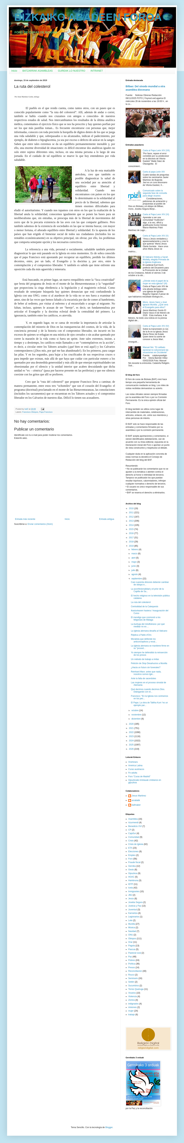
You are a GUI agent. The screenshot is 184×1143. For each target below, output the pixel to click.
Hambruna (133, 880)
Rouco (131, 975)
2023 (131, 736)
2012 (131, 517)
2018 (131, 541)
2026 (131, 749)
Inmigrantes (133, 891)
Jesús (131, 898)
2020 (131, 724)
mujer (131, 1011)
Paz (130, 956)
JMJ (130, 895)
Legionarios (133, 916)
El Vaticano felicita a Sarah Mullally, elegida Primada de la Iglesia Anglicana (156, 259)
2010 (131, 508)
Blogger (109, 1127)
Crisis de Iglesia (135, 844)
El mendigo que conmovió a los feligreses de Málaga (145, 618)
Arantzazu (133, 762)
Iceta (130, 887)
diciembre (136, 719)
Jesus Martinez (139, 795)
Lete (130, 920)
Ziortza (131, 1000)
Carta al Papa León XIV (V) (155, 235)
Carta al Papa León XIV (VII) (156, 150)
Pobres (131, 960)
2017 (131, 537)
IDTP (130, 884)
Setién (131, 982)
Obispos (132, 938)
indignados (133, 1003)
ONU (130, 935)
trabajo (131, 1014)
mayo (134, 562)
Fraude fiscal (134, 862)
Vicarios (132, 993)
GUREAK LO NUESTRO (71, 70)
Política (131, 964)
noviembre (136, 714)
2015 (131, 529)
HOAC (131, 877)
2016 (131, 533)
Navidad (132, 931)
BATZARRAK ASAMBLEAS (37, 70)
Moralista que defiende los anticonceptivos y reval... (144, 640)
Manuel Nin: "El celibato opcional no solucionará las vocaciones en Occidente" (155, 350)
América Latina (135, 765)
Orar (130, 942)
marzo (134, 553)
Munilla (131, 924)
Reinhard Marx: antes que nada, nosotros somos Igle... (146, 672)
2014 (131, 525)
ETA (130, 848)
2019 (131, 546)
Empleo (132, 855)
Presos (131, 967)
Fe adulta (132, 773)
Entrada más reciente (25, 519)
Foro (130, 859)
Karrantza (132, 913)
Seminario (133, 978)
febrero (135, 549)
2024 (131, 740)
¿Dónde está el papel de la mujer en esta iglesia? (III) (155, 282)
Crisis (131, 840)
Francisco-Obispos (30, 412)
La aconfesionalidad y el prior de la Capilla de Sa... (147, 590)
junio (134, 566)
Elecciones (133, 851)
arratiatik (136, 800)
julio (133, 570)
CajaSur (132, 833)
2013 (131, 521)
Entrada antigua (106, 519)
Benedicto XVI (135, 826)
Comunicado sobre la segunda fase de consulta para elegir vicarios (155, 193)
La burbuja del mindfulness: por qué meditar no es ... (148, 625)
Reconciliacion (135, 971)
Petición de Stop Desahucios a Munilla (149, 663)
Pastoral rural (134, 953)
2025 (131, 744)
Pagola (131, 945)
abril (133, 558)
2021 (131, 728)
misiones (132, 1007)
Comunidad (133, 837)
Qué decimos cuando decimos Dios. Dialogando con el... (148, 690)
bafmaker (136, 805)
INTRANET (97, 70)
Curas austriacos (136, 769)
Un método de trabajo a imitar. (145, 659)
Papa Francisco (46, 412)
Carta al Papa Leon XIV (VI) (156, 214)
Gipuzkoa (132, 873)
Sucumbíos (133, 985)
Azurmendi (133, 822)
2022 (131, 732)
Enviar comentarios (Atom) (40, 524)
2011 (131, 512)
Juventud (132, 909)
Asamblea (133, 819)
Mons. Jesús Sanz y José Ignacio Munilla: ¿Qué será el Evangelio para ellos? (155, 305)
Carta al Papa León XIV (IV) (156, 326)
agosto (134, 574)
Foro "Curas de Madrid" (139, 776)
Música (131, 927)
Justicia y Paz (134, 906)
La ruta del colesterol (141, 602)
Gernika (132, 866)
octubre (135, 710)
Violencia (132, 996)
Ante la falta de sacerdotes (143, 678)
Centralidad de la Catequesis (144, 606)
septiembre (137, 578)
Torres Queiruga (135, 989)
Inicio (14, 70)
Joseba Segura (135, 902)
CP (129, 830)
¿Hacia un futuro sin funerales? (145, 667)
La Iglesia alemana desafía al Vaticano (149, 631)
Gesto (131, 869)
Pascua (131, 949)
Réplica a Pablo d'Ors (141, 635)
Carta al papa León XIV (154, 172)
